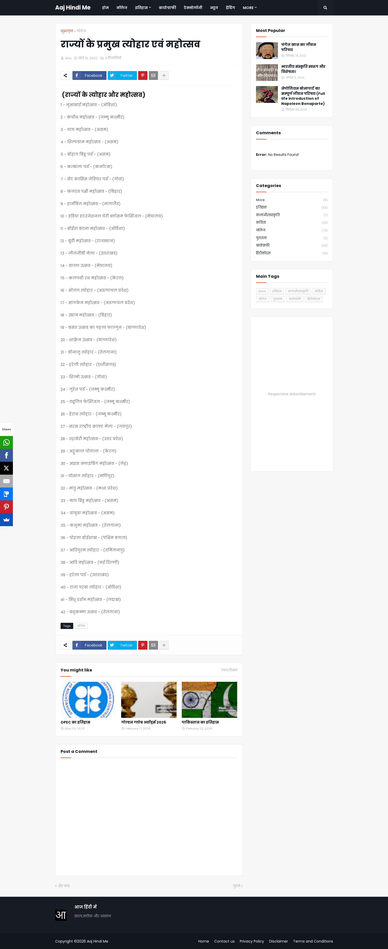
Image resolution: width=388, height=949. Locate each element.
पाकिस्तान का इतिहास (200, 722)
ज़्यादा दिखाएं (229, 670)
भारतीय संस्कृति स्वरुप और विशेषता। (303, 69)
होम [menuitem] (105, 7)
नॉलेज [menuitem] (122, 7)
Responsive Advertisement (292, 394)
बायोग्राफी (292, 245)
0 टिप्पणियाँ (113, 58)
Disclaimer (278, 941)
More (292, 200)
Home (203, 941)
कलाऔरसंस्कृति (292, 215)
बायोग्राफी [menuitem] (167, 7)
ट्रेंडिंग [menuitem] (230, 7)
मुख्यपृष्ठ (67, 31)
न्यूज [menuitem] (214, 7)
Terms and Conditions (313, 941)
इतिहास (292, 207)
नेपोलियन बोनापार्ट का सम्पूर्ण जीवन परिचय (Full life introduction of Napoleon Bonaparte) (303, 96)
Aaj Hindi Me (72, 8)
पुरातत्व (292, 238)
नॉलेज (81, 31)
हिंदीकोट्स (292, 253)
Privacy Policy (252, 941)
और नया (64, 886)
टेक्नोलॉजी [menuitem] (193, 7)
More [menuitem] (248, 7)
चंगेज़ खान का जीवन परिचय (298, 47)
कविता (292, 222)
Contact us (224, 941)
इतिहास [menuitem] (141, 7)
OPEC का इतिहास (75, 722)
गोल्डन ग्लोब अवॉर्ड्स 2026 (143, 722)
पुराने (236, 886)
